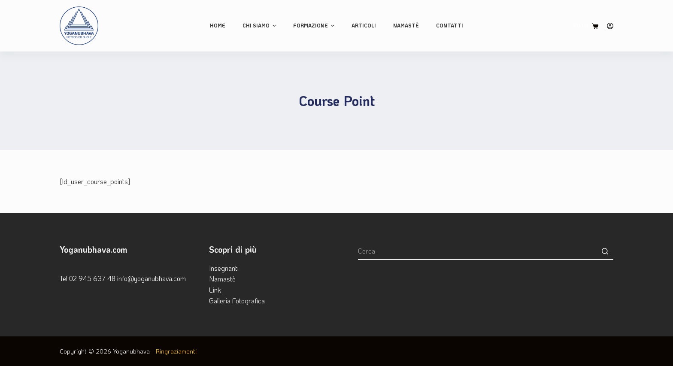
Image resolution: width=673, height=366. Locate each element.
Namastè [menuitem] (406, 25)
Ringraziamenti (176, 351)
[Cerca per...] (485, 251)
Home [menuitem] (217, 25)
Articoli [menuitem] (364, 25)
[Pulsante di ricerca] (604, 251)
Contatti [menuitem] (449, 25)
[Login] (610, 26)
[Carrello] (585, 25)
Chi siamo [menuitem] (260, 26)
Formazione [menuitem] (314, 26)
